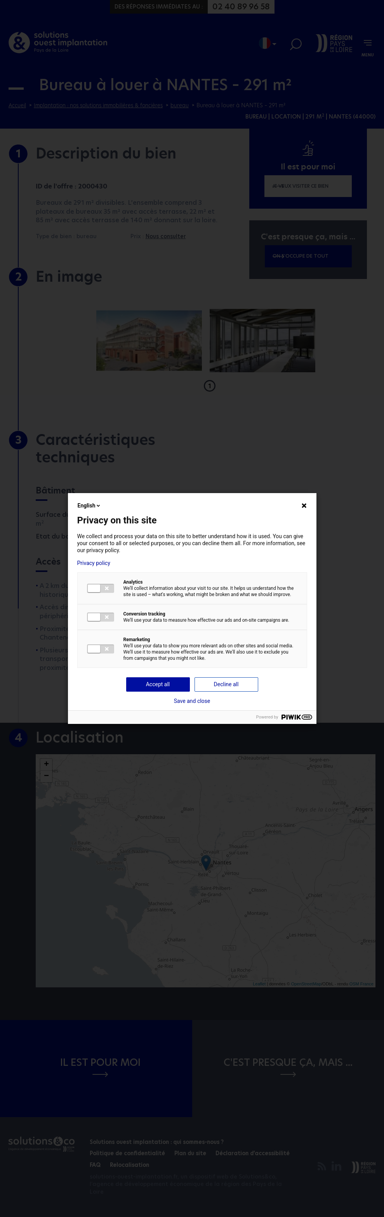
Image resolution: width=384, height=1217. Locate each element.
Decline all (226, 684)
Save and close (192, 701)
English (90, 505)
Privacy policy (93, 563)
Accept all (158, 684)
